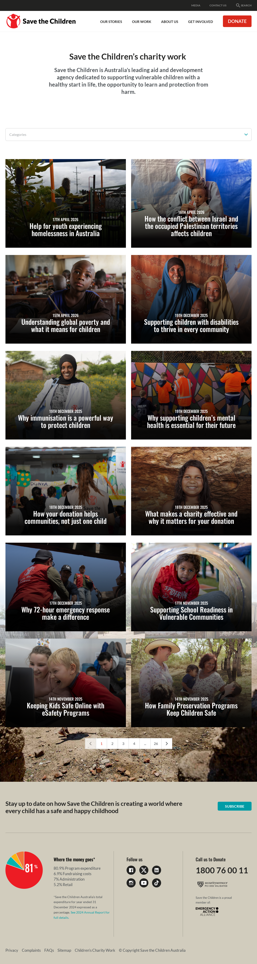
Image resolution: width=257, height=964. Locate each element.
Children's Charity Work (95, 950)
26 (156, 743)
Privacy (11, 950)
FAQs (49, 950)
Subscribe (234, 806)
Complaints (31, 950)
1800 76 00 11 (222, 870)
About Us (169, 22)
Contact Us (218, 5)
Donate (237, 21)
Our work (141, 22)
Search (243, 5)
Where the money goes (73, 859)
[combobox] (128, 134)
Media (195, 5)
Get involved (200, 22)
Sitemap (64, 950)
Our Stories (111, 22)
